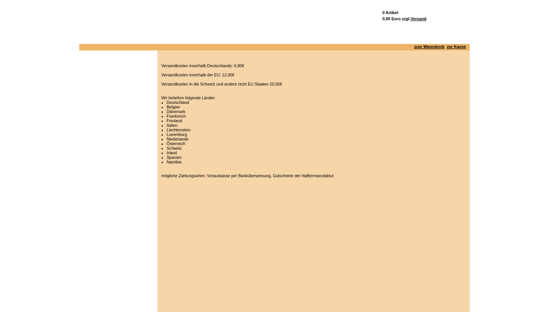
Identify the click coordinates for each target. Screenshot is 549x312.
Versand (418, 18)
